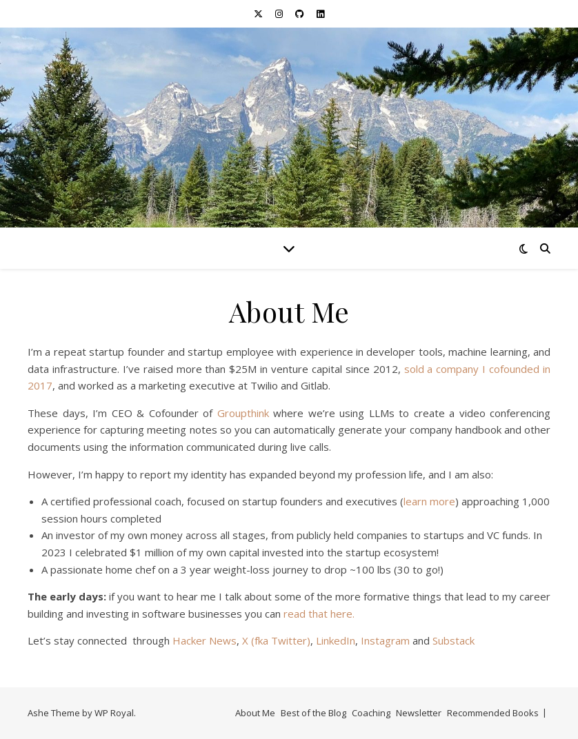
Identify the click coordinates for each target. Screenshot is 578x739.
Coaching (371, 713)
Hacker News (204, 640)
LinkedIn (335, 640)
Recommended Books (493, 713)
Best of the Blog (313, 713)
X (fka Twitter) (276, 640)
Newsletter (418, 713)
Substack (453, 640)
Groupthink (243, 413)
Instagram (385, 640)
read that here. (319, 613)
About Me (255, 713)
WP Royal (114, 713)
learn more (429, 501)
